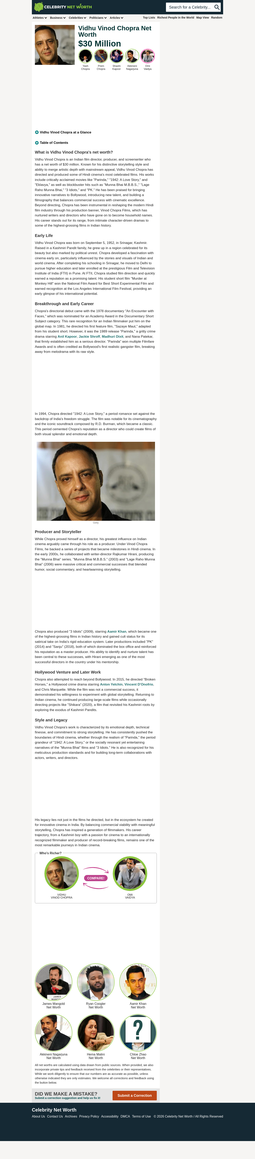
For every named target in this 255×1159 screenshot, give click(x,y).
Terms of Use (141, 1116)
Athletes (40, 17)
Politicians (98, 17)
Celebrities (78, 17)
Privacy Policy (89, 1116)
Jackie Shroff (89, 336)
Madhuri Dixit (112, 336)
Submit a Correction (135, 1096)
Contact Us (55, 1116)
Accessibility (110, 1116)
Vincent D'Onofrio (139, 684)
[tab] (96, 132)
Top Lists (149, 17)
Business (58, 17)
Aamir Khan (116, 631)
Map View (202, 17)
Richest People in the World (175, 17)
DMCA (125, 1116)
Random (216, 17)
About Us (38, 1116)
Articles (117, 17)
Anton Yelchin (111, 684)
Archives (71, 1116)
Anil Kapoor (67, 336)
